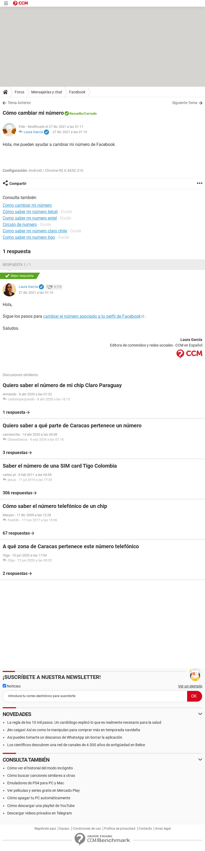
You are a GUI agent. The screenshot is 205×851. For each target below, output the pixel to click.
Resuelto (76, 114)
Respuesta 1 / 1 (17, 265)
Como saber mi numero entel (30, 218)
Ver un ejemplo (190, 686)
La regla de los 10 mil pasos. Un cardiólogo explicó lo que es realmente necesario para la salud (84, 722)
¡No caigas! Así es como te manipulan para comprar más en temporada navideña (73, 730)
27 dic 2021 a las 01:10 (70, 132)
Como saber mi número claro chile (35, 230)
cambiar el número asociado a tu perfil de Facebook (92, 316)
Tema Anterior (19, 103)
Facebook (77, 92)
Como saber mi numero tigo (29, 237)
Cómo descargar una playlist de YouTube (40, 806)
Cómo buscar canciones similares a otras (41, 775)
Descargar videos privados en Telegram (39, 813)
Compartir (17, 183)
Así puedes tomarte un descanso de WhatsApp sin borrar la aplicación (64, 737)
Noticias (12, 686)
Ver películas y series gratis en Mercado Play (43, 790)
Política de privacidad (119, 828)
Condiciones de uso (87, 828)
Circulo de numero (20, 224)
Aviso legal (163, 828)
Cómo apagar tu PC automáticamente (38, 798)
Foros (19, 92)
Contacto (145, 828)
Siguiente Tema (184, 103)
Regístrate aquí (45, 828)
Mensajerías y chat (46, 92)
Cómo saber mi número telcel (30, 211)
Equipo (64, 828)
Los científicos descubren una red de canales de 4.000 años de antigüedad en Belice (76, 745)
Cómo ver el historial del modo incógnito (40, 768)
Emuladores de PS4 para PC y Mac (35, 783)
